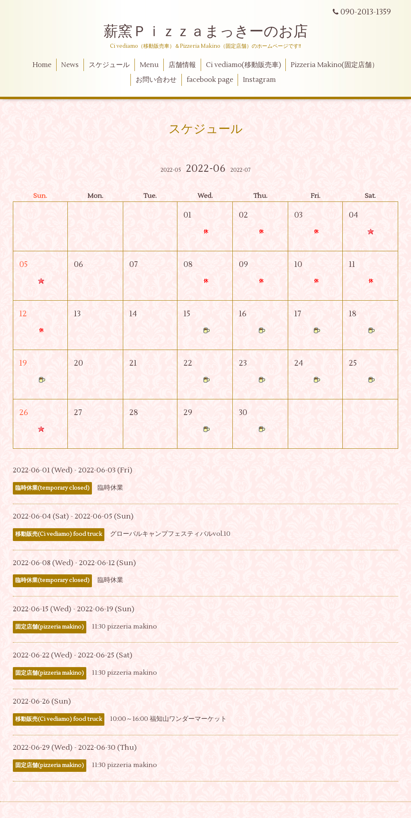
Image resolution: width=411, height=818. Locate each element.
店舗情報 (182, 65)
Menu (149, 65)
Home (42, 65)
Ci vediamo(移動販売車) (243, 65)
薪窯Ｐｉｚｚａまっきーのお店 (213, 31)
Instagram (259, 79)
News (70, 65)
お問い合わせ (156, 79)
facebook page (210, 79)
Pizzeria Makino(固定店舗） (334, 65)
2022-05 (171, 170)
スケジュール (109, 65)
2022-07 (240, 170)
